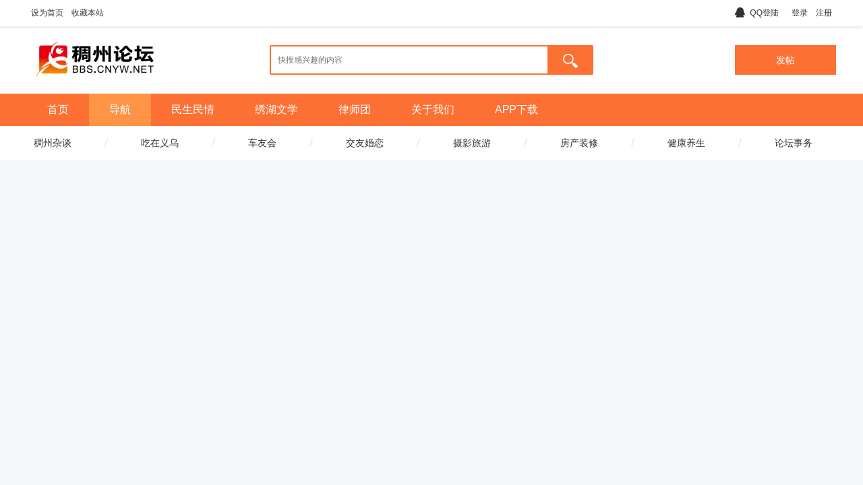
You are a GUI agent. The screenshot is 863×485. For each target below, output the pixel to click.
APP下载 (516, 109)
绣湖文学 (276, 109)
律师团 (354, 109)
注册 (824, 13)
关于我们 (432, 109)
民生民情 (192, 109)
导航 (120, 109)
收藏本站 (87, 13)
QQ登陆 (757, 12)
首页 (58, 109)
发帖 (785, 60)
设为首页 (47, 13)
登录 (800, 13)
